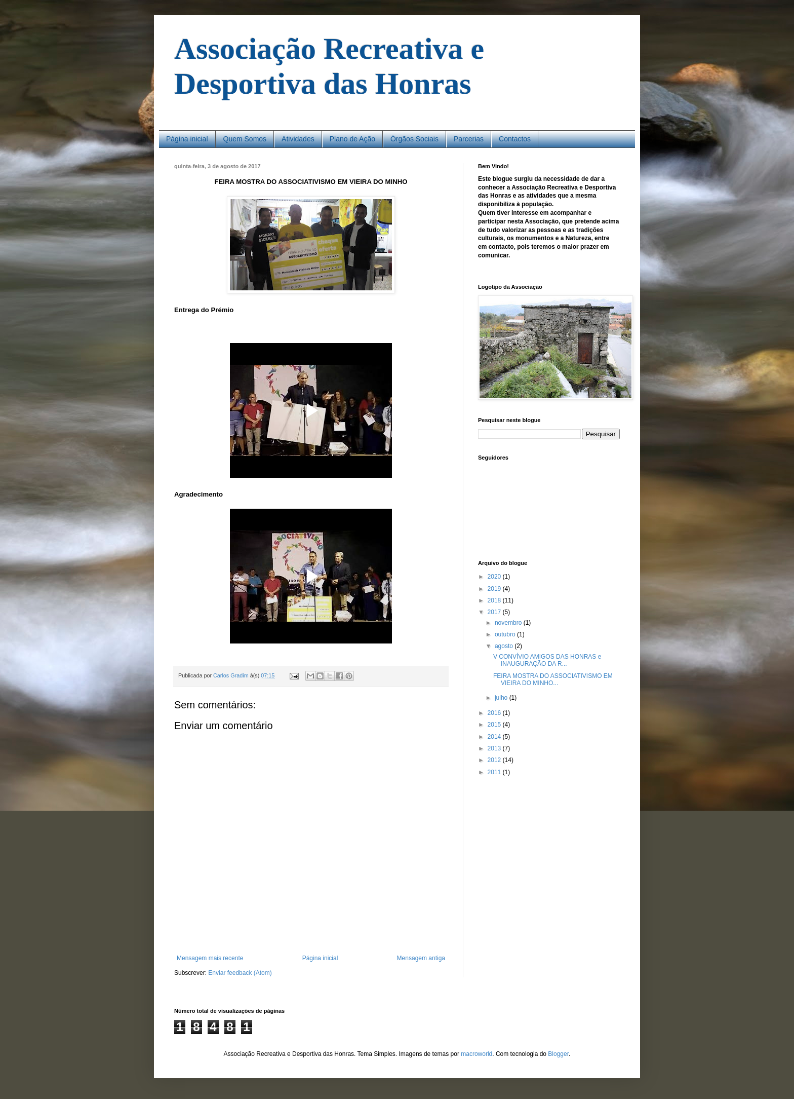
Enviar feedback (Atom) (239, 972)
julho (502, 697)
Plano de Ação (352, 139)
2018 (495, 600)
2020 (495, 576)
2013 (495, 748)
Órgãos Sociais (414, 139)
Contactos (515, 139)
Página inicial (187, 139)
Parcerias (469, 139)
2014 (495, 736)
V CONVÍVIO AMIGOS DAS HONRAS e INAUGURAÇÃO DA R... (547, 660)
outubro (506, 634)
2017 (495, 612)
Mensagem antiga (421, 958)
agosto (504, 646)
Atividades (298, 139)
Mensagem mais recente (210, 958)
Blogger (558, 1053)
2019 (495, 588)
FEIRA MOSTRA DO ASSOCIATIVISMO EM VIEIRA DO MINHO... (553, 679)
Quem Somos (245, 139)
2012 (495, 760)
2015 (495, 724)
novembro (509, 622)
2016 (495, 712)
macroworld (476, 1053)
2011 (495, 772)
